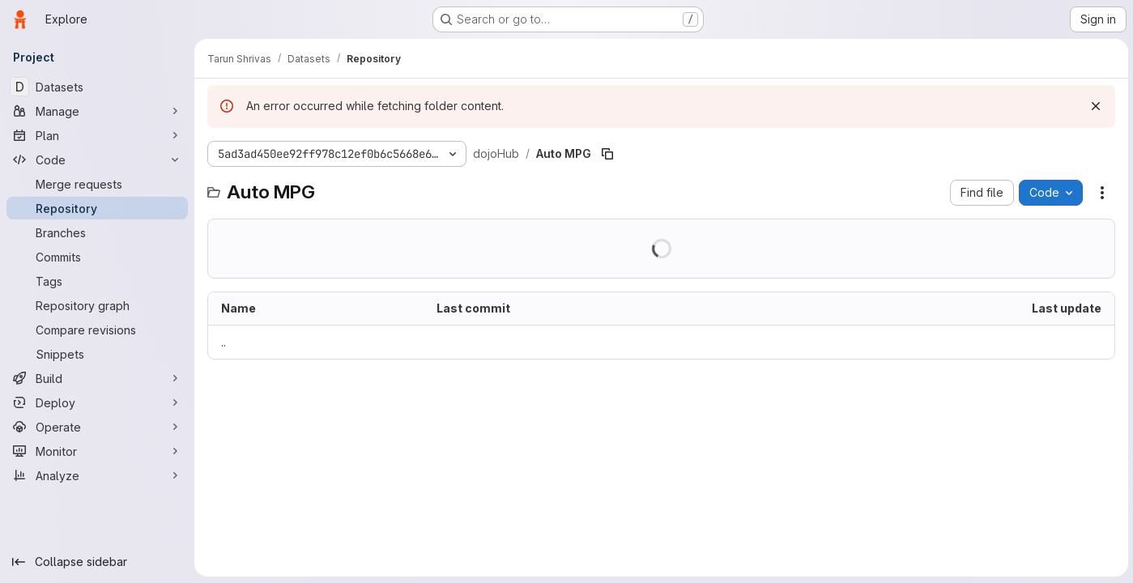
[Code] (97, 159)
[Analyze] (97, 475)
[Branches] (97, 232)
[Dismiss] (1094, 106)
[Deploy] (97, 402)
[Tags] (97, 281)
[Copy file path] (607, 154)
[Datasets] (97, 86)
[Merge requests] (97, 183)
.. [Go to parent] (223, 342)
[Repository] (97, 208)
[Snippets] (97, 354)
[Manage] (97, 111)
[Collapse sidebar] (97, 562)
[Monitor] (97, 451)
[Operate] (97, 426)
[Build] (97, 378)
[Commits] (97, 256)
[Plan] (97, 135)
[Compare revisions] (97, 329)
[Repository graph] (97, 305)
